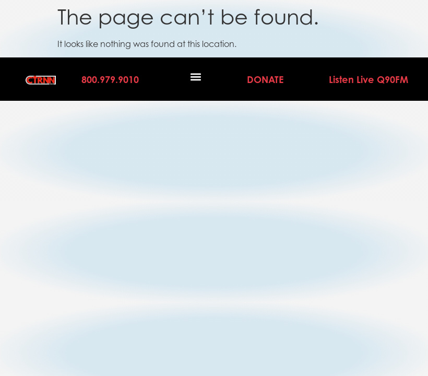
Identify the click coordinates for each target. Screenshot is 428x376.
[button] (196, 76)
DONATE (265, 79)
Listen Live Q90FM (368, 79)
